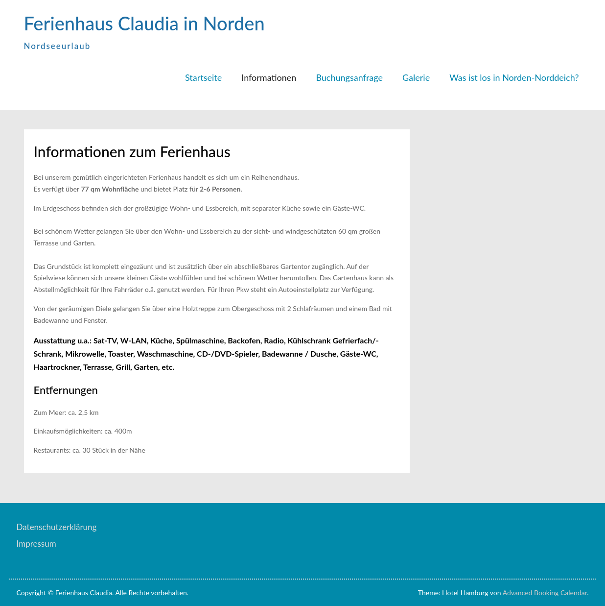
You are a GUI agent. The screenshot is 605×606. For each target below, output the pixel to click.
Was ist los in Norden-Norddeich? (514, 77)
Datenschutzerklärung (57, 527)
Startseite (203, 77)
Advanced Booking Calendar (545, 592)
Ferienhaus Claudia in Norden (144, 23)
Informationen (268, 77)
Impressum (36, 543)
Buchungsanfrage (349, 77)
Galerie (416, 77)
